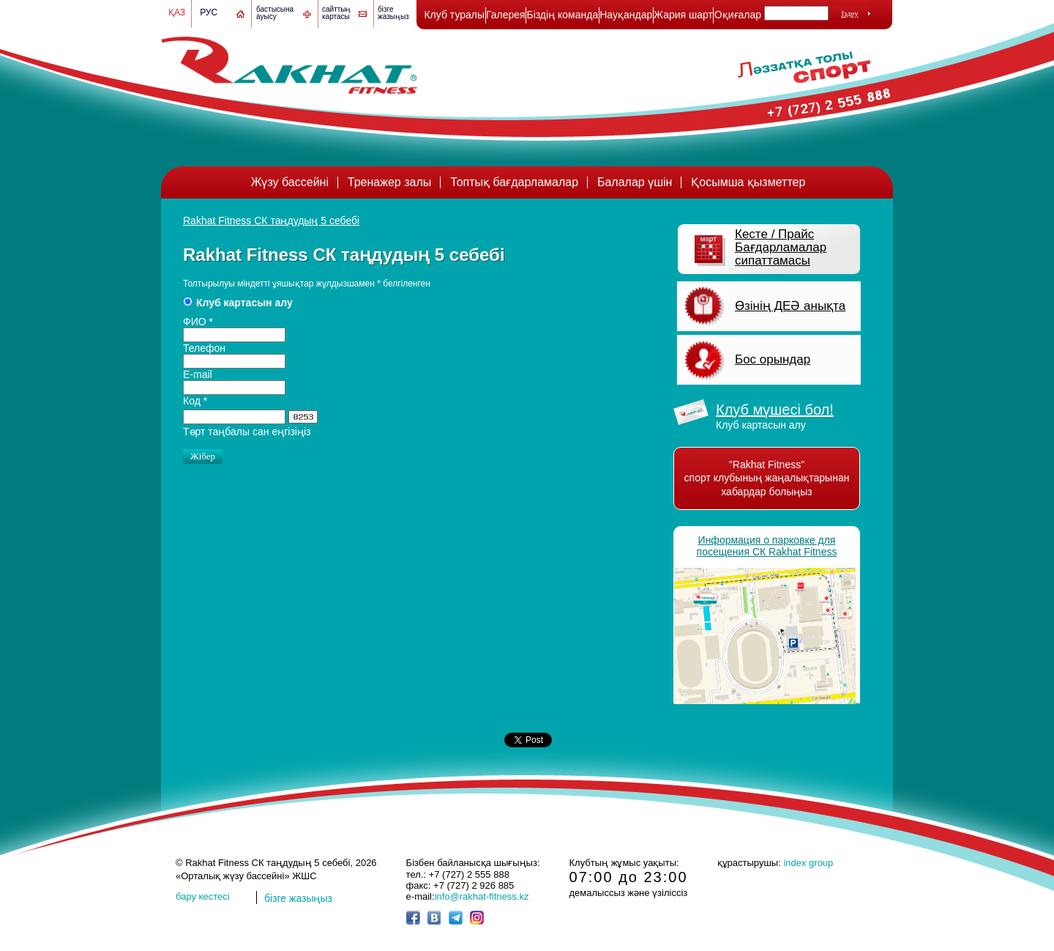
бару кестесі (203, 896)
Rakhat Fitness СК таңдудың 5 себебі (271, 220)
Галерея (506, 15)
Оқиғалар (737, 15)
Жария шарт (683, 15)
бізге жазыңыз (393, 13)
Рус (208, 12)
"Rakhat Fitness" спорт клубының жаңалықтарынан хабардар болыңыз (767, 478)
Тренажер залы (389, 182)
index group (808, 862)
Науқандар (625, 15)
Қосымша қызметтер (748, 182)
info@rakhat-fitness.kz (482, 896)
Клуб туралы (454, 15)
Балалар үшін (634, 182)
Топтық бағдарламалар (514, 182)
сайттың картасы (336, 13)
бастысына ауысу (275, 13)
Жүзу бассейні (290, 182)
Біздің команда (562, 15)
